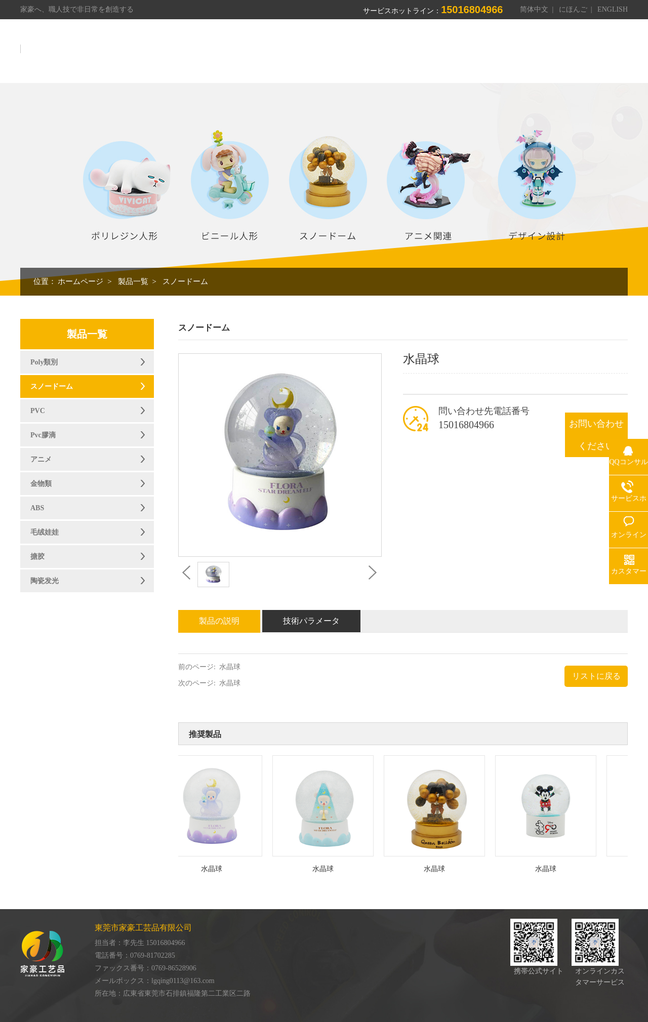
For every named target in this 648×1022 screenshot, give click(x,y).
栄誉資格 (469, 54)
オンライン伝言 (529, 54)
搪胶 (37, 556)
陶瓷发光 (44, 581)
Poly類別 (44, 362)
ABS (37, 508)
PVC (37, 411)
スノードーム (185, 281)
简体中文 (534, 9)
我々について (310, 54)
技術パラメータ (311, 621)
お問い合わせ (597, 54)
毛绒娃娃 (44, 532)
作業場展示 (417, 54)
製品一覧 (366, 54)
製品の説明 (219, 621)
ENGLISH (612, 9)
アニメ (41, 459)
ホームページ (246, 54)
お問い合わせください (596, 435)
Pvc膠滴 (43, 435)
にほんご (573, 9)
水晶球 (229, 667)
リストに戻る (596, 676)
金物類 (41, 483)
